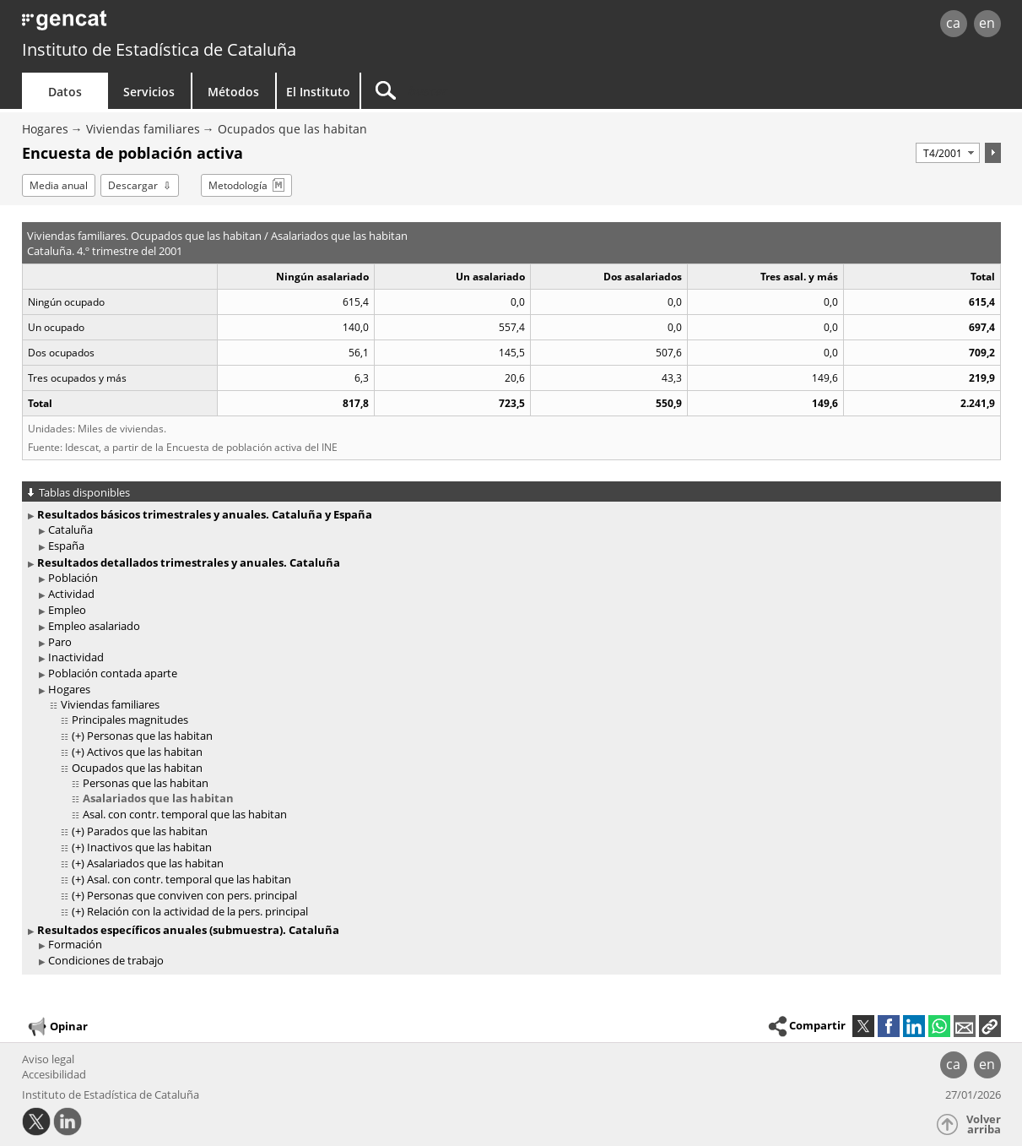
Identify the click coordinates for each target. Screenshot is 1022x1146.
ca (953, 23)
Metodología (238, 185)
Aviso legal (48, 1059)
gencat (218, 25)
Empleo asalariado (94, 625)
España (66, 545)
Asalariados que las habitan (158, 798)
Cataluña (70, 529)
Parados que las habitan (147, 831)
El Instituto (318, 92)
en (987, 23)
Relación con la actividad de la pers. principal (197, 911)
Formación (75, 944)
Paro (60, 641)
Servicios (149, 92)
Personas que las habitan (150, 735)
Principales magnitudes (130, 719)
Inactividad (76, 657)
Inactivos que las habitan (149, 847)
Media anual (59, 185)
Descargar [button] (133, 185)
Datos (65, 92)
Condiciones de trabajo (106, 960)
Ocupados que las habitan (292, 129)
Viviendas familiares (143, 129)
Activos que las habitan (145, 751)
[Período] (948, 153)
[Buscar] (504, 91)
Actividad (71, 593)
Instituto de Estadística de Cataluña (159, 49)
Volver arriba (983, 1124)
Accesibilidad (54, 1074)
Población (73, 577)
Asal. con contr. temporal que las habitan (185, 814)
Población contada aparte (112, 673)
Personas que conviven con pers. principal (192, 895)
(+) (78, 735)
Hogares (45, 129)
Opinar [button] (57, 1027)
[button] (990, 1026)
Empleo (67, 609)
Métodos (233, 92)
